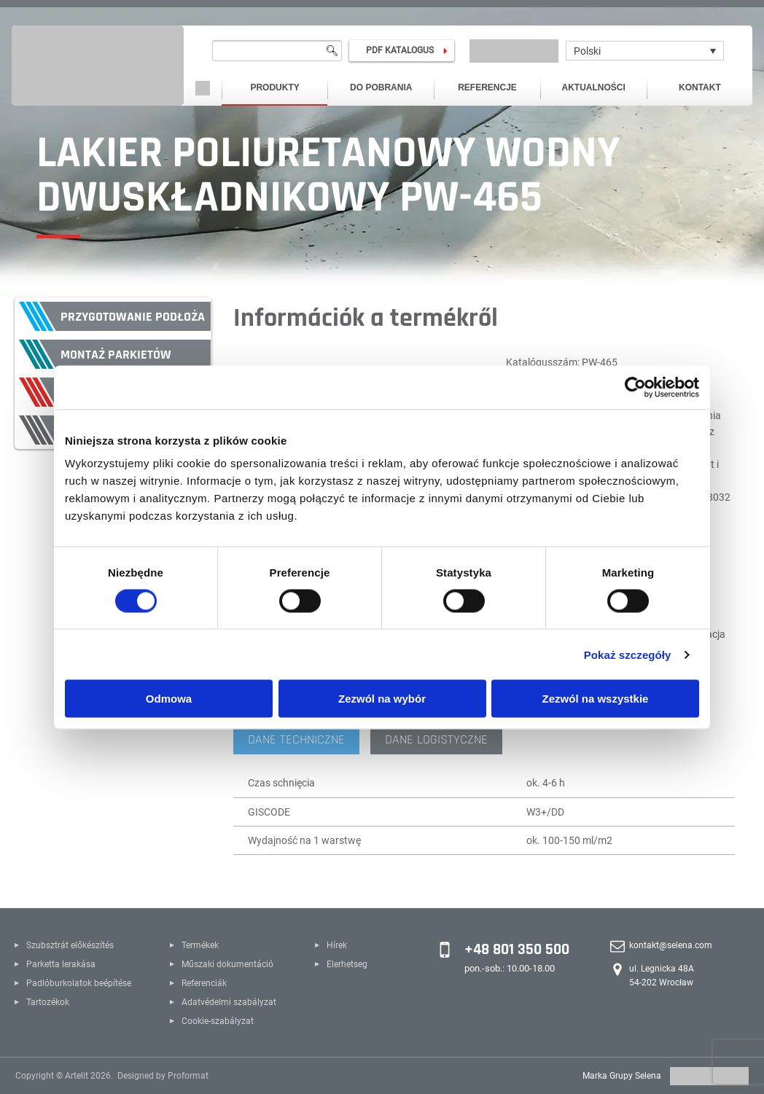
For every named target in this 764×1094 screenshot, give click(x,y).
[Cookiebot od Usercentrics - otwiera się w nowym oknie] (635, 387)
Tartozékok (47, 1002)
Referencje (487, 87)
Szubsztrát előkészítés (70, 945)
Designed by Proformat (162, 1076)
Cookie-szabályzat (218, 1021)
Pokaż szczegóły (627, 654)
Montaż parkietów (116, 354)
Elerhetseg (347, 964)
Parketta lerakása (61, 964)
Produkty (274, 87)
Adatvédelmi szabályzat (229, 1002)
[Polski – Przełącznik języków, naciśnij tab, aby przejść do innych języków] (645, 50)
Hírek (337, 945)
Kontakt (700, 87)
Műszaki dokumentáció (227, 964)
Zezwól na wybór (382, 698)
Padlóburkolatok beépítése (78, 983)
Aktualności (593, 87)
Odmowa (169, 698)
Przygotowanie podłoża (133, 316)
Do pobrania (381, 87)
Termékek (200, 945)
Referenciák (204, 983)
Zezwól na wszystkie (595, 698)
